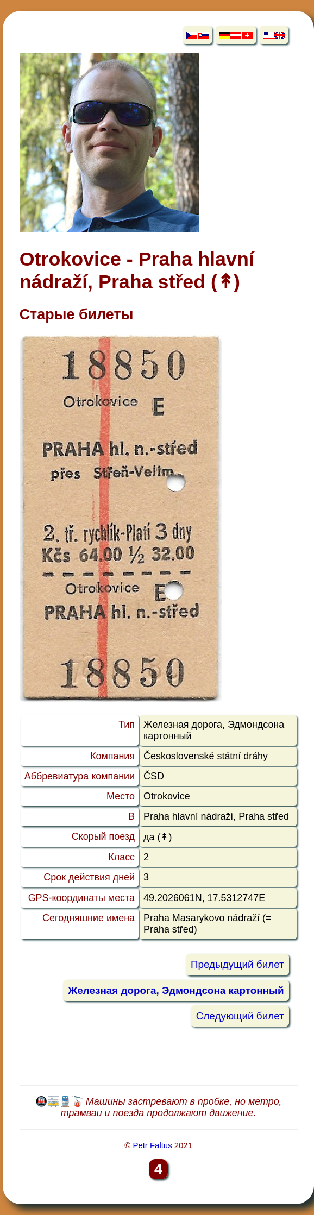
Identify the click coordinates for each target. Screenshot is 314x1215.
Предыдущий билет (237, 965)
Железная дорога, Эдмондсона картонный (176, 990)
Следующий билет (240, 1016)
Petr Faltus (152, 1145)
